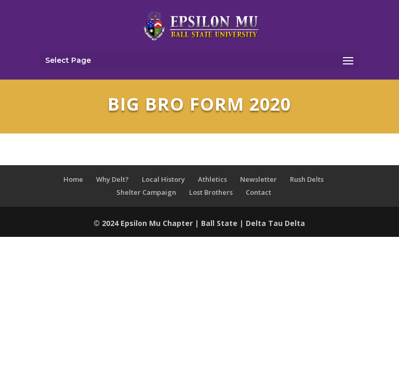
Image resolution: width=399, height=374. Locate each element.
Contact (258, 192)
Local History (163, 179)
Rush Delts (307, 179)
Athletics (212, 179)
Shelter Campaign (146, 192)
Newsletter (258, 179)
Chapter (179, 223)
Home (73, 179)
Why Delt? (112, 179)
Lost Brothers (211, 192)
